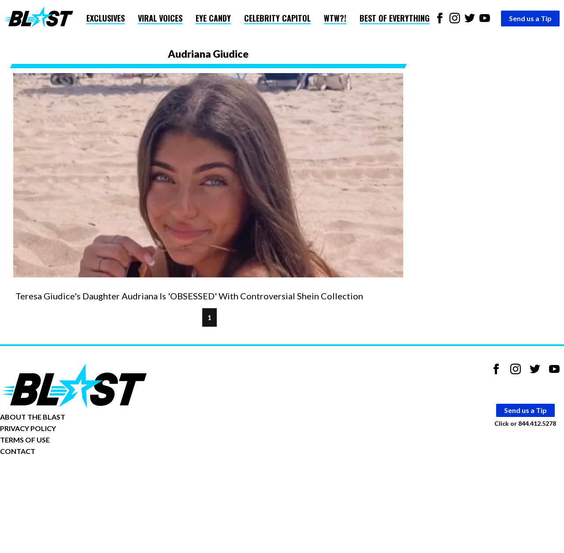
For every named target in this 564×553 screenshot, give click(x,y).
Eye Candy (213, 18)
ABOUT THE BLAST (32, 417)
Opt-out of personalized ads (42, 478)
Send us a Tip (530, 18)
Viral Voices (160, 18)
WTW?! (335, 18)
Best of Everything (395, 18)
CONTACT (17, 451)
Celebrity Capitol (277, 18)
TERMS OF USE (25, 439)
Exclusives (105, 18)
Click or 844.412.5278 (525, 423)
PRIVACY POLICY (28, 428)
